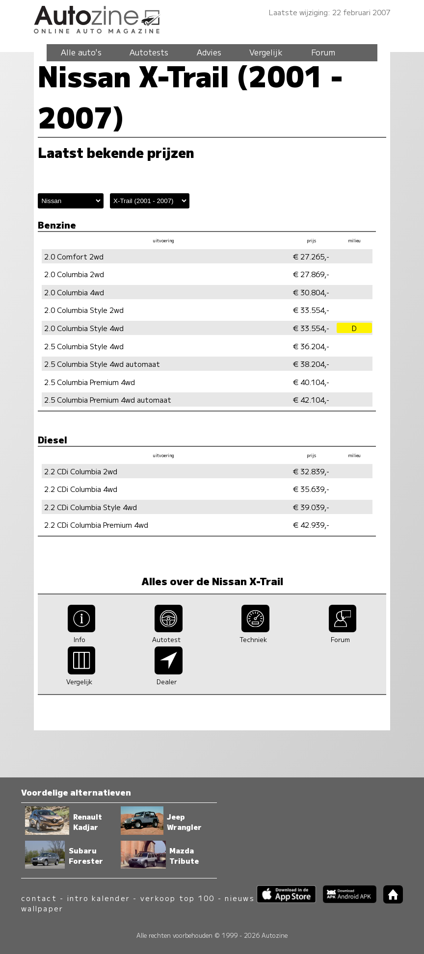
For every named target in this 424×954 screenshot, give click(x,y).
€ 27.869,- (311, 274)
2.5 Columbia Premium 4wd (89, 382)
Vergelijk (266, 52)
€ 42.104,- (311, 399)
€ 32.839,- (311, 471)
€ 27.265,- (311, 256)
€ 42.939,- (311, 524)
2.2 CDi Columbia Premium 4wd (96, 524)
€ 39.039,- (311, 507)
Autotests (149, 52)
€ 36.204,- (311, 346)
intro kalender (98, 898)
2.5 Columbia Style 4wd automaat (102, 364)
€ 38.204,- (311, 364)
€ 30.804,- (311, 292)
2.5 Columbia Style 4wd (84, 346)
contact (39, 898)
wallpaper (42, 908)
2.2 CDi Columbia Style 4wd (90, 507)
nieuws (239, 898)
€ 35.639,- (311, 489)
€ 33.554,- (311, 310)
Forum (323, 52)
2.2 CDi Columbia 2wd (80, 471)
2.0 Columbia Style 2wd (84, 310)
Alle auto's (81, 52)
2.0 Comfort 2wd (74, 256)
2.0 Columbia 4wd (74, 292)
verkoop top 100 (177, 898)
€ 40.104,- (311, 382)
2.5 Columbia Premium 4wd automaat (107, 399)
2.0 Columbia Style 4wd (84, 328)
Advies (209, 52)
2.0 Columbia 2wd (74, 274)
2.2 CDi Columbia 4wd (80, 489)
